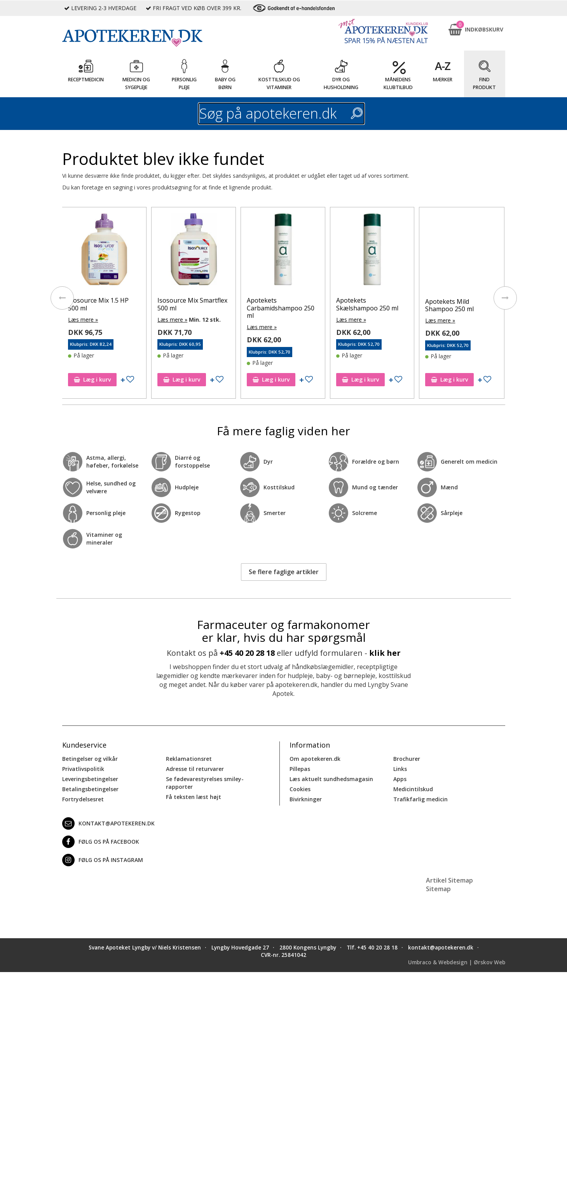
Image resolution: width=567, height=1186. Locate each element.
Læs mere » (83, 319)
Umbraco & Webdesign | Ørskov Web (456, 962)
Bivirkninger (306, 799)
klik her (385, 653)
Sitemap (438, 889)
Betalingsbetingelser (90, 789)
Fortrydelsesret (83, 799)
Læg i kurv (92, 379)
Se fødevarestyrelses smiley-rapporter (205, 782)
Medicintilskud (413, 789)
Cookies (300, 789)
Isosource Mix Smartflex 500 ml (192, 304)
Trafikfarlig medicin (420, 799)
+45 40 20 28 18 (247, 653)
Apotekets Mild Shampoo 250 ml (449, 305)
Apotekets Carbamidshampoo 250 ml (280, 307)
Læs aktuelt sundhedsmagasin (331, 779)
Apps (399, 779)
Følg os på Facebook (100, 842)
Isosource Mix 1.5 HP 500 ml (98, 304)
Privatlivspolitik (83, 769)
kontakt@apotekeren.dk (108, 823)
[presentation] (62, 298)
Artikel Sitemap (449, 880)
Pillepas (300, 769)
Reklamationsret (189, 758)
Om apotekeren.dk (315, 758)
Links (400, 769)
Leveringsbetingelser (90, 779)
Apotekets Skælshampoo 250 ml (367, 304)
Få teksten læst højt (193, 797)
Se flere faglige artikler (284, 572)
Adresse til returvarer (195, 769)
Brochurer (406, 758)
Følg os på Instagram (102, 860)
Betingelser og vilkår (90, 758)
